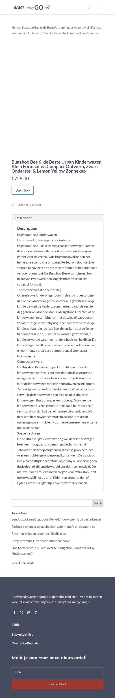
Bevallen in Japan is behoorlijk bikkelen (39, 533)
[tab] (57, 218)
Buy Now (23, 190)
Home (16, 27)
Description (23, 218)
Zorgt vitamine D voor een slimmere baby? (41, 541)
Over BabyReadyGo (26, 643)
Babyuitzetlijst (22, 634)
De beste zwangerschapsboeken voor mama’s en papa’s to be (53, 526)
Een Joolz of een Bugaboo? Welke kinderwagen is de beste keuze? (56, 519)
